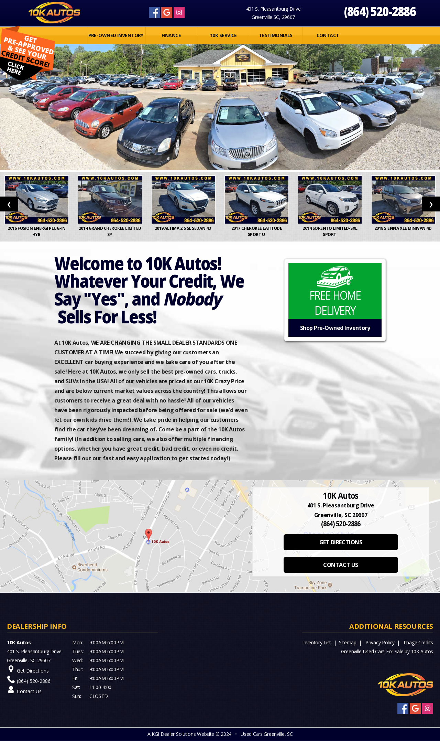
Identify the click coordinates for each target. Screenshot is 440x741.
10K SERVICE (223, 35)
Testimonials (276, 35)
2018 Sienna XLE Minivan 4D (403, 228)
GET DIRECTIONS (340, 542)
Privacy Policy (379, 642)
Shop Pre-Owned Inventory (335, 328)
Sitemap (347, 642)
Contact (328, 35)
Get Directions (33, 670)
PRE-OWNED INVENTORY (115, 35)
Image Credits (418, 642)
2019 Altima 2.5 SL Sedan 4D (183, 228)
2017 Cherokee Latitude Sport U (256, 231)
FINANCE (171, 35)
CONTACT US (340, 565)
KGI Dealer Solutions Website (183, 734)
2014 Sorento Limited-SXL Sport (330, 231)
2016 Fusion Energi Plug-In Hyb (37, 231)
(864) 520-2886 (380, 11)
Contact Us (29, 691)
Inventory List (316, 642)
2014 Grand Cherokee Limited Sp (110, 231)
